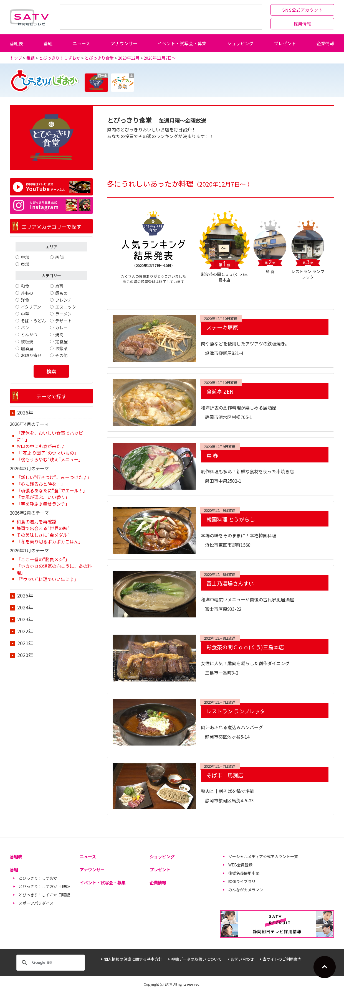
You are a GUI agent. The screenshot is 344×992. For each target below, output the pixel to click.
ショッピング (240, 43)
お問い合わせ (242, 959)
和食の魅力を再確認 (36, 521)
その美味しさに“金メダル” (43, 534)
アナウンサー (124, 43)
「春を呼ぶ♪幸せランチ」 (43, 503)
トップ (16, 58)
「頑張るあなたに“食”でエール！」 (51, 490)
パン (25, 327)
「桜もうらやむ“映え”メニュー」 (49, 459)
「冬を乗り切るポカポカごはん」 (49, 541)
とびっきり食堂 (99, 58)
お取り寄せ (31, 355)
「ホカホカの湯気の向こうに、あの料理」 (54, 569)
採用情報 (302, 24)
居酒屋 (27, 348)
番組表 (16, 43)
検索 (51, 371)
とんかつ (29, 334)
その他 (61, 355)
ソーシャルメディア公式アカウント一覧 (263, 856)
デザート (63, 321)
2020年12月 (129, 58)
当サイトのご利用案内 (282, 959)
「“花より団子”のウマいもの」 (47, 452)
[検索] (49, 962)
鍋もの (61, 293)
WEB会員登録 (240, 865)
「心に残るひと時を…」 (40, 483)
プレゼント (285, 43)
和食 (25, 286)
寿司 (59, 286)
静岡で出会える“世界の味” (43, 528)
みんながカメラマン (245, 889)
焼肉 (59, 334)
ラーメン (63, 314)
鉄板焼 (27, 341)
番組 (48, 43)
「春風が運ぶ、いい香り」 (43, 497)
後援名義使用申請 (243, 873)
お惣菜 (61, 348)
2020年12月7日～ (160, 58)
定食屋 (61, 341)
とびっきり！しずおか (59, 58)
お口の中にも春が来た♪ (40, 446)
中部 (25, 257)
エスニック (65, 307)
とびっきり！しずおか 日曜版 (44, 894)
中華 (25, 314)
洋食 (25, 300)
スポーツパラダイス (36, 903)
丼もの (27, 293)
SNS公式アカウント (302, 10)
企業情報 (325, 43)
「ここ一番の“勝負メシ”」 (43, 559)
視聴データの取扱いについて (196, 959)
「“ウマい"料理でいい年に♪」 (47, 579)
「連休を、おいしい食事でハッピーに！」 (51, 436)
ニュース (81, 43)
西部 (59, 257)
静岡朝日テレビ (29, 17)
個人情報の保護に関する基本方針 (133, 959)
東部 (25, 264)
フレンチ (63, 300)
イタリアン (31, 307)
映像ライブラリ (242, 881)
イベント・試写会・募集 (182, 43)
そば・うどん (33, 321)
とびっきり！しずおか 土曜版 (44, 886)
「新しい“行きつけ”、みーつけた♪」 (54, 477)
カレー (61, 327)
